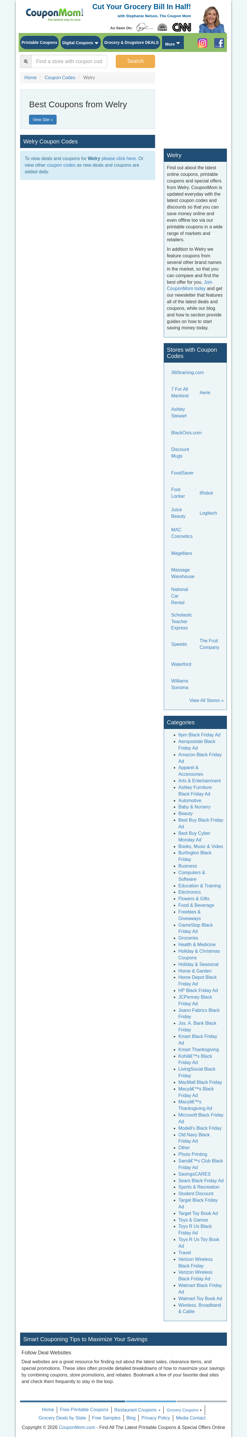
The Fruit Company (209, 644)
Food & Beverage (196, 905)
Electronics (189, 892)
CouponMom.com (77, 1427)
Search (135, 61)
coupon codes (61, 165)
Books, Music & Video (200, 846)
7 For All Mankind (179, 392)
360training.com (187, 372)
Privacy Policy (156, 1417)
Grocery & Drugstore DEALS (131, 42)
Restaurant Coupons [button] (137, 1409)
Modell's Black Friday (200, 1128)
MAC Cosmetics (182, 533)
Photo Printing (192, 1154)
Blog (131, 1417)
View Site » (43, 119)
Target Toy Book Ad (198, 1213)
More (170, 44)
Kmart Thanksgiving (198, 1049)
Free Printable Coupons (84, 1409)
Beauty (185, 813)
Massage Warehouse (182, 573)
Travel (184, 1252)
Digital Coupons (77, 42)
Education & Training (199, 885)
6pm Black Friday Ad (199, 734)
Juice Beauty (178, 513)
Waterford (181, 664)
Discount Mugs (180, 452)
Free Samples (106, 1417)
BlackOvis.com (186, 432)
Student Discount (195, 1193)
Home (48, 1409)
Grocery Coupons (182, 1410)
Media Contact (191, 1417)
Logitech (208, 513)
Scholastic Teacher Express (181, 621)
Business (187, 866)
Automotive (189, 800)
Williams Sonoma (179, 684)
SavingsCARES (194, 1174)
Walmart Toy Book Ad (200, 1298)
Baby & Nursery (194, 806)
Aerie (205, 392)
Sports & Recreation (198, 1187)
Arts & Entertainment (199, 780)
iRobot (206, 493)
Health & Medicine (197, 944)
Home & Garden (195, 971)
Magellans (181, 553)
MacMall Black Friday (200, 1082)
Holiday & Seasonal (198, 964)
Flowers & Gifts (193, 898)
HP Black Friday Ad (198, 990)
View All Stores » (206, 700)
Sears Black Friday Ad (200, 1180)
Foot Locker (178, 493)
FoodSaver (182, 472)
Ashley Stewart (179, 412)
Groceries (188, 938)
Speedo (179, 644)
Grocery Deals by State (62, 1417)
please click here (118, 158)
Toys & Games (193, 1220)
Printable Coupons (39, 42)
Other (184, 1147)
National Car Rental (179, 596)
